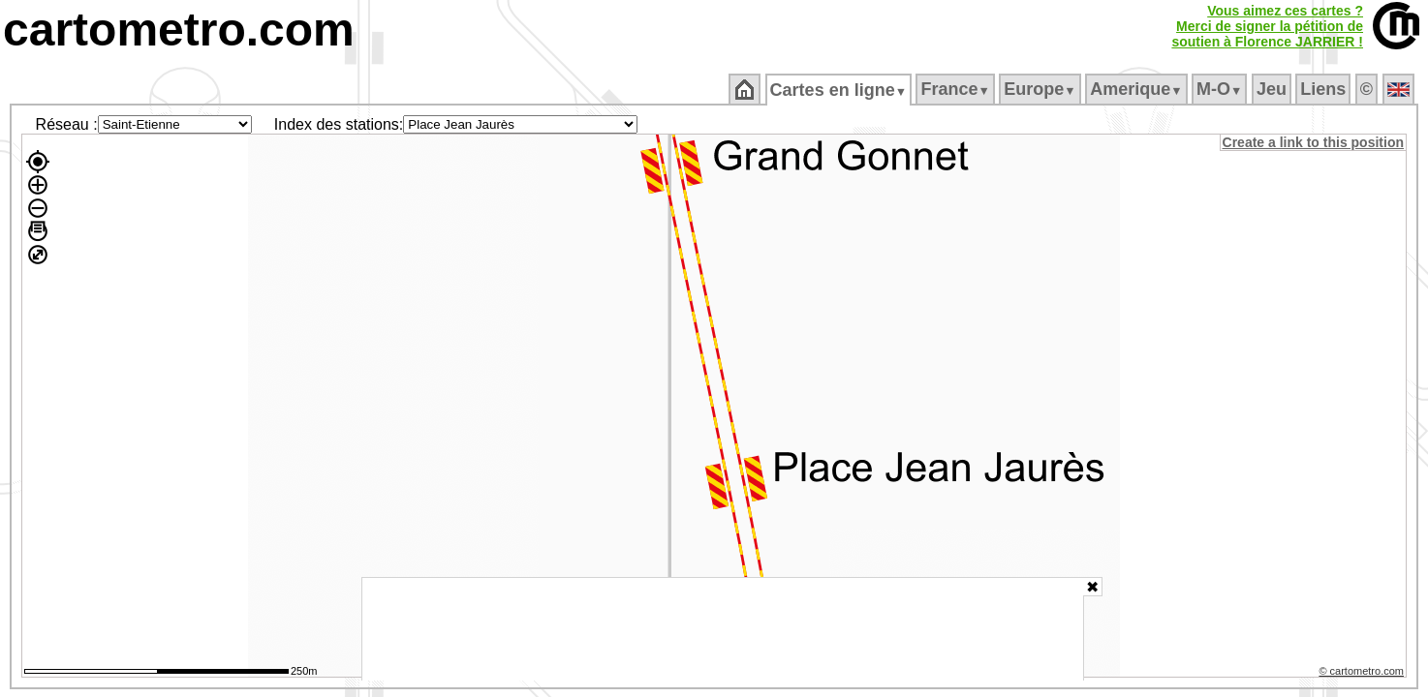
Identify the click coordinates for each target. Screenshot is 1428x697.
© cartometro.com (1363, 674)
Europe (1041, 89)
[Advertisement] (722, 629)
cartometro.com (179, 29)
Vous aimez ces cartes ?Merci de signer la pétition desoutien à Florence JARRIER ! (1267, 26)
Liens (1325, 89)
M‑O (1221, 89)
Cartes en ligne (839, 90)
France (956, 89)
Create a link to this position (1314, 142)
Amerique (1138, 89)
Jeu (1272, 89)
